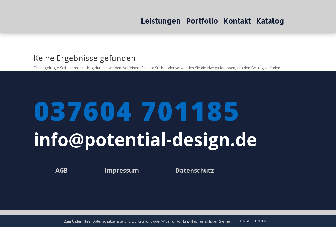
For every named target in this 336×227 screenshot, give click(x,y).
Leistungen (161, 22)
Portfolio (202, 22)
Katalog (270, 22)
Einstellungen (253, 221)
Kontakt (237, 22)
